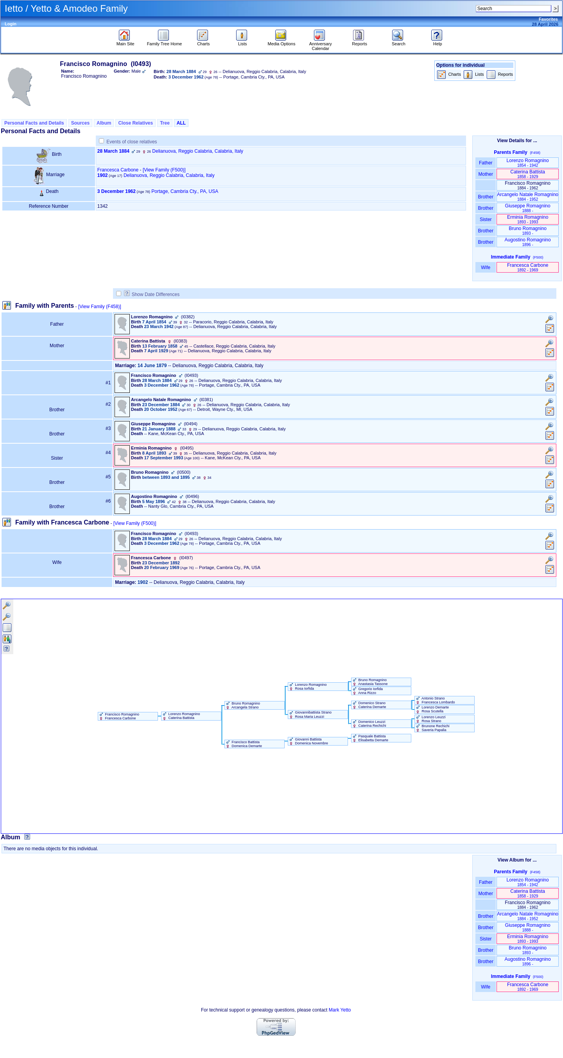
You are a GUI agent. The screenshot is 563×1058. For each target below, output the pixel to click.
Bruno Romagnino (528, 231)
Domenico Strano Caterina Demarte (368, 705)
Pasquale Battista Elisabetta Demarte (369, 738)
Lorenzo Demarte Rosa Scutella (432, 709)
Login (10, 23)
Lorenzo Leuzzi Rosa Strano (430, 719)
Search (398, 41)
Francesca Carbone (117, 170)
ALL (181, 123)
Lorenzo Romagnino (528, 163)
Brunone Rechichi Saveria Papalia (432, 728)
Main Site (125, 41)
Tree (165, 123)
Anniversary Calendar (320, 44)
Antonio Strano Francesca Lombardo (435, 700)
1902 (102, 175)
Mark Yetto (340, 1010)
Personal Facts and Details (34, 123)
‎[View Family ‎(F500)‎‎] (164, 170)
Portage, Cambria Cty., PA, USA (184, 191)
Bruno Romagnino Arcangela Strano (242, 705)
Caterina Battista (527, 174)
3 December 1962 (116, 191)
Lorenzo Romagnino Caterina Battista (180, 716)
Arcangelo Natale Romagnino (527, 197)
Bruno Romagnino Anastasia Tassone (369, 682)
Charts (203, 41)
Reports (359, 41)
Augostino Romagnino (528, 242)
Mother (485, 174)
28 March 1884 (113, 151)
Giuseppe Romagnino (527, 208)
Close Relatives (135, 123)
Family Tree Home (164, 41)
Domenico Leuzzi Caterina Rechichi (368, 724)
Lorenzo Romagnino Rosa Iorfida (307, 686)
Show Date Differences (152, 294)
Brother (485, 197)
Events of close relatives (131, 142)
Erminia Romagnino (527, 219)
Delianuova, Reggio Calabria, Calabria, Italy (197, 151)
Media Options (282, 41)
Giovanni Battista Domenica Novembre (308, 741)
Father (486, 163)
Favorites (548, 19)
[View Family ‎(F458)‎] (99, 306)
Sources (80, 123)
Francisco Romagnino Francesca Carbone (118, 716)
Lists (242, 41)
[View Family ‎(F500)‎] (134, 523)
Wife (486, 267)
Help (437, 41)
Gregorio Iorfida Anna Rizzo (367, 691)
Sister (486, 219)
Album (104, 123)
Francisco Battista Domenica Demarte (243, 744)
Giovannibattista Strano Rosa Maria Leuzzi (310, 714)
